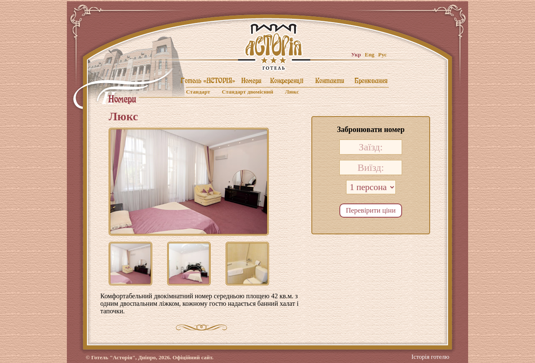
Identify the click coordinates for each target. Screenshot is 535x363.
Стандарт (198, 92)
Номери (251, 80)
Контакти (329, 80)
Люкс (292, 92)
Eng (369, 54)
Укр (356, 54)
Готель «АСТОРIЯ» (208, 80)
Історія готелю (430, 354)
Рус (382, 54)
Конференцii (286, 80)
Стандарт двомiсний (247, 92)
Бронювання (370, 80)
